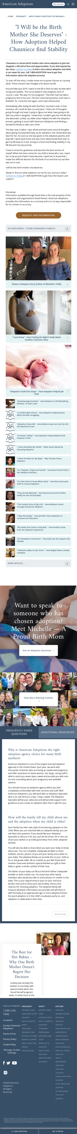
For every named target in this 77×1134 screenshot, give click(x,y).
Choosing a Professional (44, 1030)
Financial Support (29, 1039)
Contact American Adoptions (11, 1027)
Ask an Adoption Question (38, 650)
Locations (7, 1020)
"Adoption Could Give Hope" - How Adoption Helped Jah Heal (39, 392)
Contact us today (14, 175)
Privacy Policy (9, 1039)
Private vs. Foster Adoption (62, 1053)
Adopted (59, 1025)
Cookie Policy (9, 1044)
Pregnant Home (28, 1010)
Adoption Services (62, 1047)
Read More (60, 914)
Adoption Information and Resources (62, 1014)
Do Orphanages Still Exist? (61, 1093)
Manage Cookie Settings (12, 1051)
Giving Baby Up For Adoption (29, 1016)
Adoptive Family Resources (45, 1060)
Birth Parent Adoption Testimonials (47, 16)
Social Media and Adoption (62, 1086)
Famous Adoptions (63, 1076)
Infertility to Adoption (44, 1045)
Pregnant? (21, 16)
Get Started (58, 4)
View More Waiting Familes (38, 699)
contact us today (24, 69)
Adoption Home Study (45, 1038)
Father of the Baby (29, 1036)
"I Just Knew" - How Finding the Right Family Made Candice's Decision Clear (40, 338)
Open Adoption (28, 1051)
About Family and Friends (29, 1045)
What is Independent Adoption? (60, 1062)
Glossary (59, 1080)
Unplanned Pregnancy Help (28, 1030)
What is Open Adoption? (44, 1053)
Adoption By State (63, 1028)
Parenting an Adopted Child (61, 1034)
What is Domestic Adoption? (46, 1023)
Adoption (59, 1021)
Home (10, 16)
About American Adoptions (62, 1041)
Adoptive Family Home (45, 1012)
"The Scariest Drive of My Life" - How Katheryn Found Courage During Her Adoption (40, 505)
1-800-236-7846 (9, 1012)
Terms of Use (9, 1033)
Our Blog (59, 1099)
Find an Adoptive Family (28, 1023)
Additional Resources (57, 732)
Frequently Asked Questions (19, 732)
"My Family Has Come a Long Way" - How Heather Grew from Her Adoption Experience (41, 528)
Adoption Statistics (59, 1071)
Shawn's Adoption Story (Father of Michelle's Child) (40, 284)
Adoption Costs (45, 1017)
